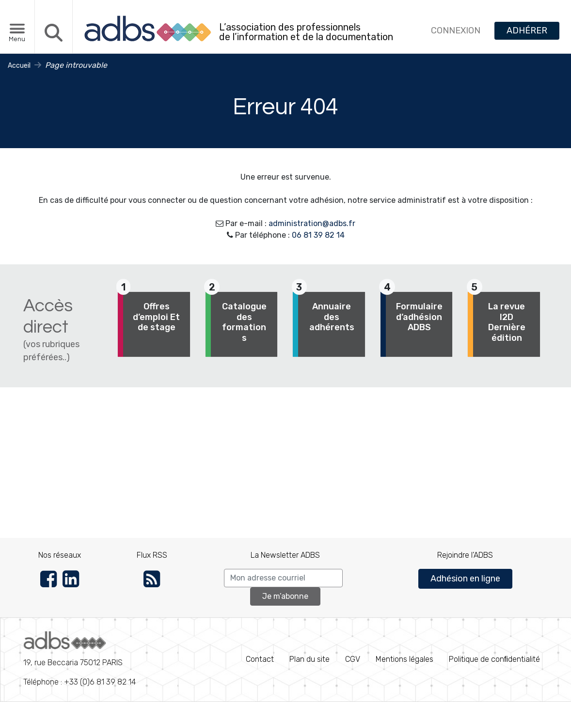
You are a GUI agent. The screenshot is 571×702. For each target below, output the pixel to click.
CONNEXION (455, 30)
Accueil (19, 65)
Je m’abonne (285, 596)
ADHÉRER (527, 30)
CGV (352, 659)
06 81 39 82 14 (318, 235)
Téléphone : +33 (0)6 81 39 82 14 (79, 659)
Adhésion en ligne (465, 578)
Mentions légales (404, 659)
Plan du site (309, 659)
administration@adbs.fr (312, 223)
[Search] (283, 578)
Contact (260, 659)
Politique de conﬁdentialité (494, 659)
